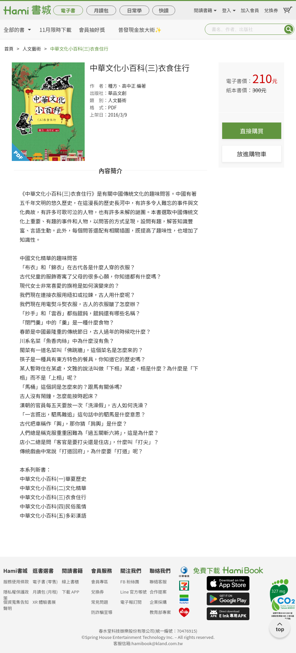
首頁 (8, 48)
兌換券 (271, 9)
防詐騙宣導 (101, 612)
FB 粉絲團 (129, 581)
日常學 (134, 10)
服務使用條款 (16, 581)
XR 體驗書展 (44, 602)
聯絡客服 (158, 581)
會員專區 (99, 581)
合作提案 (158, 592)
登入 (226, 9)
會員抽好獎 (92, 30)
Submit (289, 29)
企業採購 (158, 602)
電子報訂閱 (131, 602)
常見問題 (99, 602)
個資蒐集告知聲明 (16, 604)
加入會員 (250, 9)
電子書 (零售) (45, 581)
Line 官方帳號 (133, 592)
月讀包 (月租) (45, 592)
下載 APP (70, 592)
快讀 (164, 10)
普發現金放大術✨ (139, 30)
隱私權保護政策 (16, 594)
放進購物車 (251, 153)
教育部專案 (160, 612)
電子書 (68, 10)
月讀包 (101, 10)
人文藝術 (32, 48)
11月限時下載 (55, 30)
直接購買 (252, 130)
